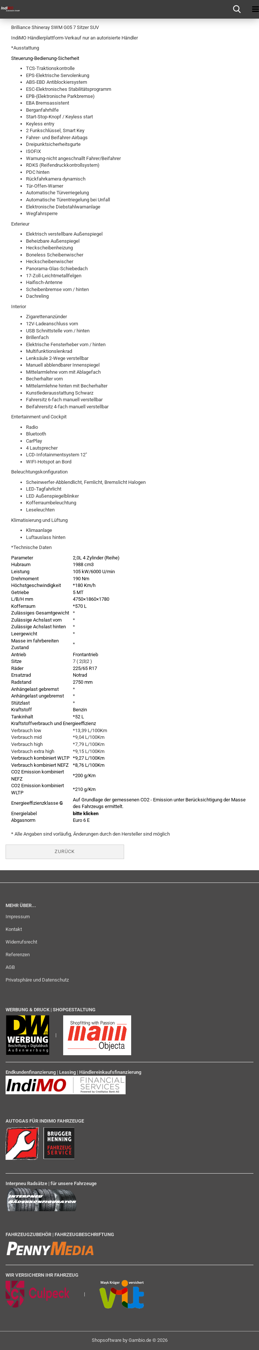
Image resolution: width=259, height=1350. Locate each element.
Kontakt (14, 929)
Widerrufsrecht (21, 942)
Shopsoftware (107, 1340)
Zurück (65, 851)
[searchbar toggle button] (236, 9)
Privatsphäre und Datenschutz (37, 980)
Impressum (18, 916)
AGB (10, 967)
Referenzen (18, 954)
